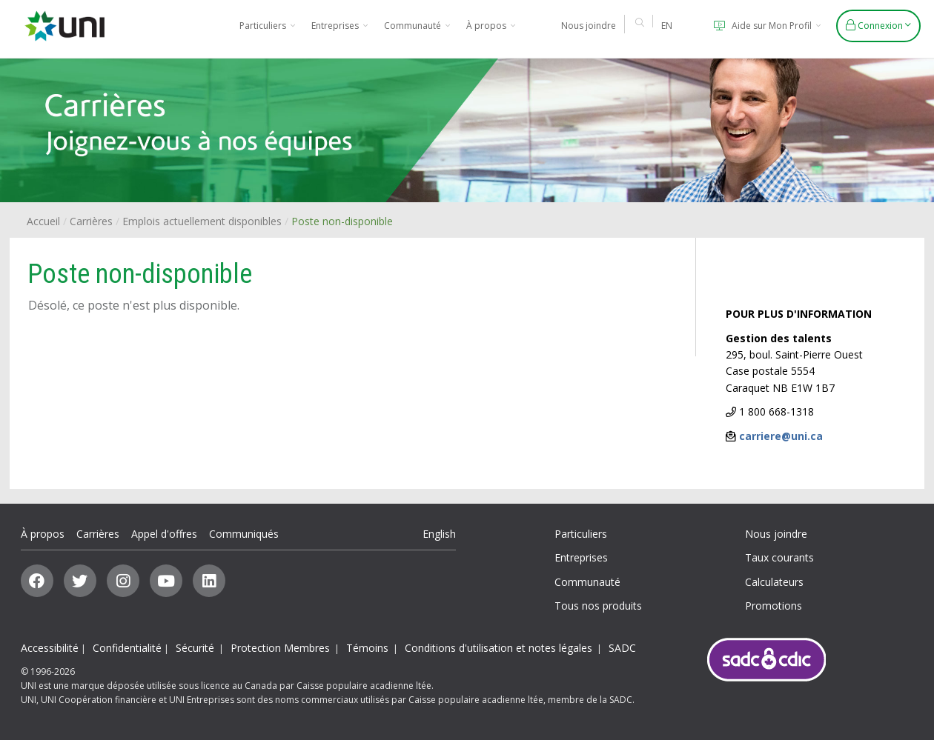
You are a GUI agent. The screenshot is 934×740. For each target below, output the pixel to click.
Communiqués (244, 534)
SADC (622, 648)
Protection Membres (280, 648)
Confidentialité (127, 648)
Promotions (773, 606)
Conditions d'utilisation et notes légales (498, 648)
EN (666, 25)
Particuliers (267, 25)
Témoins (367, 648)
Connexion (878, 25)
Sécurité (195, 648)
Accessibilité (50, 648)
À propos (490, 25)
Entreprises (339, 25)
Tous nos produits (598, 606)
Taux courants (779, 557)
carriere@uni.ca (781, 436)
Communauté (417, 25)
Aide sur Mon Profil (765, 25)
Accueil (43, 221)
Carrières (91, 221)
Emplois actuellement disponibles (202, 221)
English (439, 534)
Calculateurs (774, 582)
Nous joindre (588, 25)
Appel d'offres (164, 534)
